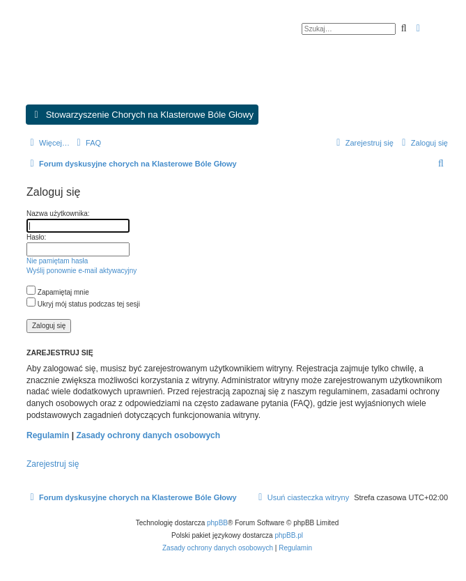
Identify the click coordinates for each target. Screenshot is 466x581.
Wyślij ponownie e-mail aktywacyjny (81, 270)
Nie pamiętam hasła (57, 261)
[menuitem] (87, 142)
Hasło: (36, 237)
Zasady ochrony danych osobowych (148, 435)
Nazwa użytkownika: (58, 213)
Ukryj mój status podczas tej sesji (83, 304)
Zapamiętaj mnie (57, 292)
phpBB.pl (288, 535)
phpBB (217, 523)
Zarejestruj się (52, 464)
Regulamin (47, 435)
